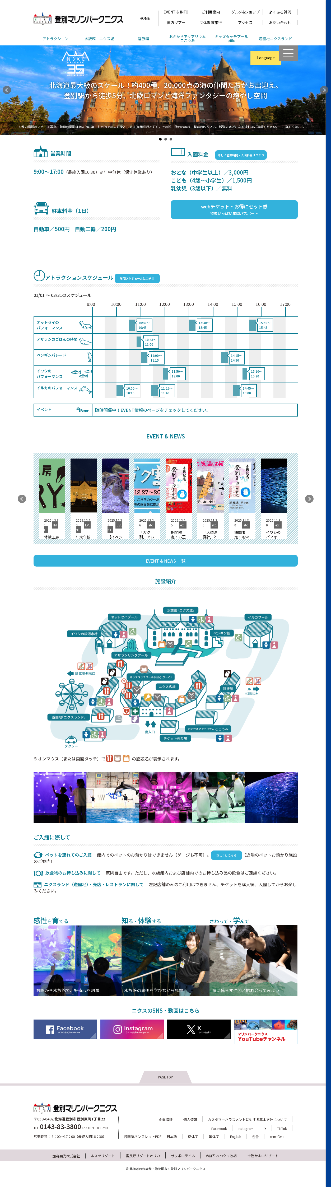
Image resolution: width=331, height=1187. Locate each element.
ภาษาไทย (277, 1136)
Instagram (246, 1128)
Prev (7, 90)
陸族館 (143, 38)
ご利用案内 (211, 12)
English (235, 1136)
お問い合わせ (280, 22)
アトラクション (55, 38)
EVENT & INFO (176, 12)
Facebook (219, 1128)
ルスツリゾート (103, 1155)
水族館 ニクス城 (99, 38)
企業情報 (166, 1119)
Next (324, 90)
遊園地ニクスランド (275, 38)
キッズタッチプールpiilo (231, 38)
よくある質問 (280, 12)
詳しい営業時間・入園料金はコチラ (241, 155)
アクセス (245, 22)
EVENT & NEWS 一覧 (165, 561)
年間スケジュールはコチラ (137, 278)
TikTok (282, 1128)
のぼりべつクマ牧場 (221, 1155)
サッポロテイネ (183, 1155)
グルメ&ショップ (245, 12)
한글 (255, 1136)
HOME (144, 18)
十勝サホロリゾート (263, 1155)
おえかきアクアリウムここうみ (187, 38)
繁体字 (214, 1136)
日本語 (172, 1136)
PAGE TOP (165, 1077)
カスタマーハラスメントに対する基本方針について (247, 1119)
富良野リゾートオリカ (143, 1155)
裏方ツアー (176, 22)
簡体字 (193, 1136)
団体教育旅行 (211, 22)
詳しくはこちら (296, 126)
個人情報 (190, 1119)
